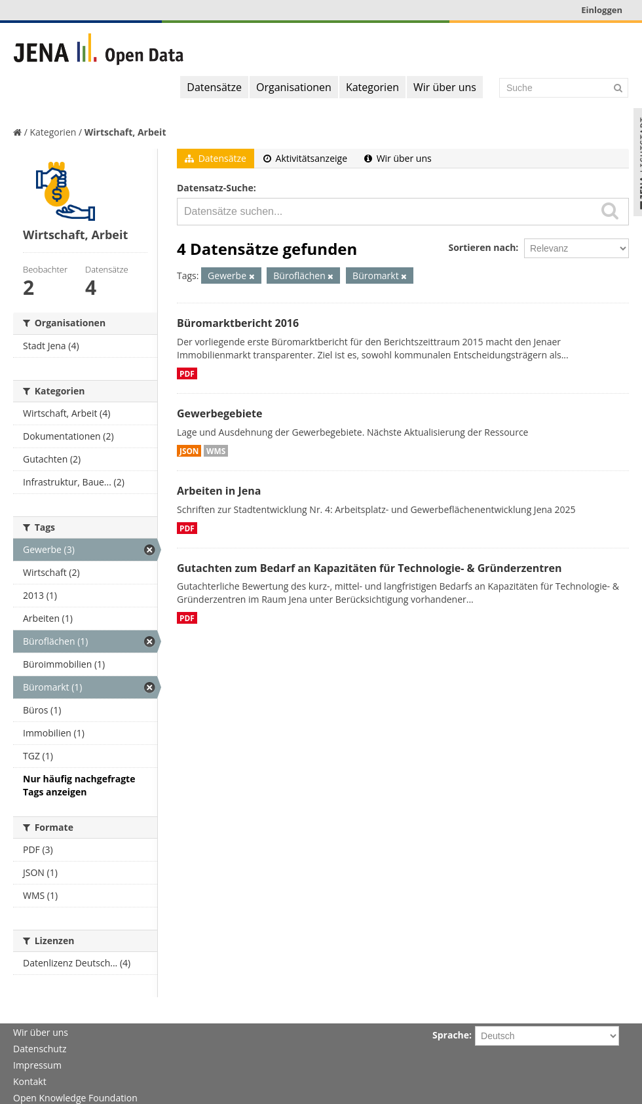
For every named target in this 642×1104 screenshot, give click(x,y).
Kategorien (372, 87)
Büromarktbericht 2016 (238, 323)
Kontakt (30, 1081)
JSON (188, 451)
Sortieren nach (482, 247)
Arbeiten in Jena (219, 491)
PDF (187, 373)
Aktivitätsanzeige (305, 158)
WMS (215, 451)
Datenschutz (39, 1048)
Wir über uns (444, 87)
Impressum (37, 1065)
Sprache (450, 1035)
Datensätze (214, 87)
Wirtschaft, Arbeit (125, 132)
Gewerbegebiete (219, 413)
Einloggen (601, 10)
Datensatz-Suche (215, 187)
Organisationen (293, 87)
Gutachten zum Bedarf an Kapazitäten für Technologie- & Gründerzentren (369, 568)
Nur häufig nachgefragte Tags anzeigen (79, 785)
